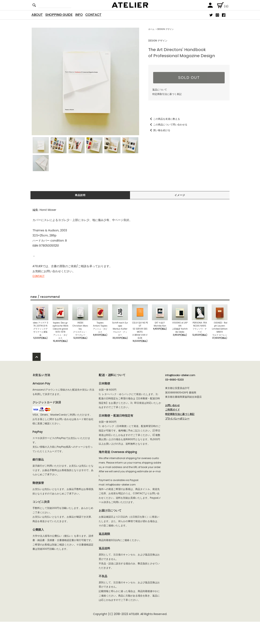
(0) (223, 6)
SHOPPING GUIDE (59, 14)
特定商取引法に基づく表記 (167, 94)
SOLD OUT (189, 78)
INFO (79, 14)
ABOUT (37, 14)
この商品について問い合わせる (167, 124)
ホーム (151, 29)
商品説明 (80, 195)
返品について (159, 89)
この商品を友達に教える (164, 119)
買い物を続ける (159, 130)
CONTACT (93, 14)
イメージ (179, 195)
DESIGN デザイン (165, 29)
